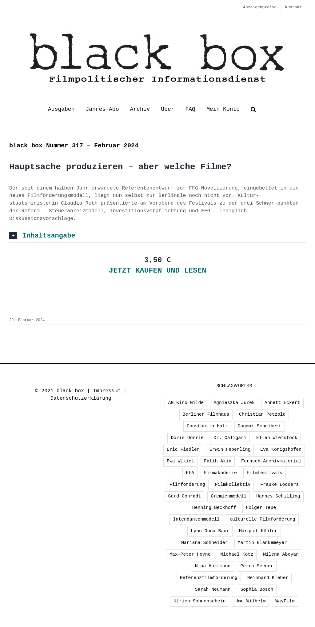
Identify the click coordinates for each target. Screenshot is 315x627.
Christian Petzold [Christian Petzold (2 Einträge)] (262, 414)
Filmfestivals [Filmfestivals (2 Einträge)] (264, 472)
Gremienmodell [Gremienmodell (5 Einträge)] (228, 496)
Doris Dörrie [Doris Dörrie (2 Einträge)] (187, 437)
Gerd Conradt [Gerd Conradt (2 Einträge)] (184, 496)
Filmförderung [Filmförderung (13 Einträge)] (187, 484)
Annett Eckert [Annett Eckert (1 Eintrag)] (282, 402)
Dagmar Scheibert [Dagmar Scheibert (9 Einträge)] (260, 426)
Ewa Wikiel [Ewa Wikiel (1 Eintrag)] (180, 461)
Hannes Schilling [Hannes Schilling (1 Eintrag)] (278, 496)
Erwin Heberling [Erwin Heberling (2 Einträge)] (230, 449)
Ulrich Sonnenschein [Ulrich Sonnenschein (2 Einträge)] (199, 601)
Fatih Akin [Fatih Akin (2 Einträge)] (217, 461)
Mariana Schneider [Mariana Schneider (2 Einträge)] (204, 542)
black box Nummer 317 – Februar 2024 (73, 145)
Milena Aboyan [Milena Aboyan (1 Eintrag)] (281, 554)
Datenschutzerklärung (80, 398)
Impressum (107, 391)
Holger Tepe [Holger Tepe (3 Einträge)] (261, 507)
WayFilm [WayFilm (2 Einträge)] (284, 601)
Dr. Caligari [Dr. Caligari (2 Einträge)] (229, 437)
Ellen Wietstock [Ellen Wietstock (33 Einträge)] (276, 437)
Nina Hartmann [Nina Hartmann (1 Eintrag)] (213, 566)
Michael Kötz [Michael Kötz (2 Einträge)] (236, 554)
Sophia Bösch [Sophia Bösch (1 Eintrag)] (256, 589)
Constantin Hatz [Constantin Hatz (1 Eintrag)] (207, 426)
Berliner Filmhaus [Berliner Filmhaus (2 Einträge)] (206, 414)
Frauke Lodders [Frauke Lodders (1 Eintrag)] (279, 484)
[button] (253, 109)
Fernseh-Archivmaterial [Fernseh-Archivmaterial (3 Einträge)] (271, 461)
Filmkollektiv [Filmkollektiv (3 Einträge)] (233, 484)
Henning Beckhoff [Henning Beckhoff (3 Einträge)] (214, 507)
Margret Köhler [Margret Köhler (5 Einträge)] (258, 531)
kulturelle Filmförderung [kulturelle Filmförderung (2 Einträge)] (262, 519)
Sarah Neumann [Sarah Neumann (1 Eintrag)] (213, 589)
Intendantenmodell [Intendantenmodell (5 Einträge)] (196, 519)
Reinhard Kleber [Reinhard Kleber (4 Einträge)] (268, 577)
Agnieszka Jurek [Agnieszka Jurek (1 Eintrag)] (234, 402)
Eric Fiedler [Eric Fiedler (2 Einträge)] (183, 449)
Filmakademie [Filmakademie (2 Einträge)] (220, 472)
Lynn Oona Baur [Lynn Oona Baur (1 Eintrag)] (210, 531)
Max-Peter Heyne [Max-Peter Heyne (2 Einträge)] (190, 554)
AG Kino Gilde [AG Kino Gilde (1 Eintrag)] (186, 402)
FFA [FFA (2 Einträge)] (190, 472)
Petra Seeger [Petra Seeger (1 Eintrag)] (256, 566)
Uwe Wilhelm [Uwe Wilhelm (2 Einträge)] (250, 601)
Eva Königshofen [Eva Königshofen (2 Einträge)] (280, 449)
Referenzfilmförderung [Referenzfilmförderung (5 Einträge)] (208, 577)
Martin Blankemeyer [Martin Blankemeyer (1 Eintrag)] (262, 542)
